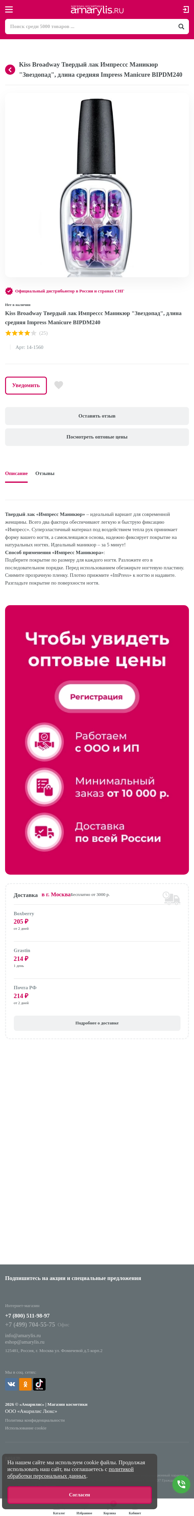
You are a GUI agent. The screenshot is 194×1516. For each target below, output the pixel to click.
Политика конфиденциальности (35, 1420)
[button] (182, 99)
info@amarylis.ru (23, 1335)
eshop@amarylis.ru (25, 1342)
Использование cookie (26, 1427)
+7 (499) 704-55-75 (30, 1324)
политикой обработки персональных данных (70, 1472)
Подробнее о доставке (97, 1022)
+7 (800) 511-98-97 (27, 1315)
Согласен (79, 1494)
